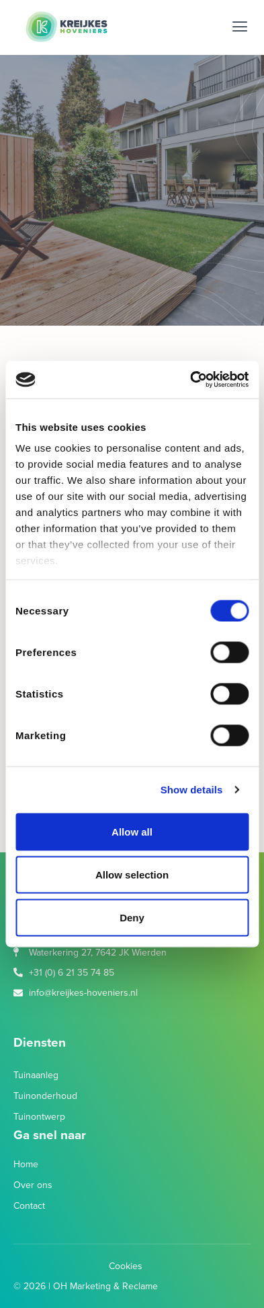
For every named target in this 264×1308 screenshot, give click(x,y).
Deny (132, 917)
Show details (192, 789)
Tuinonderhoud (45, 1096)
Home (25, 1164)
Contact (29, 1206)
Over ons (32, 1185)
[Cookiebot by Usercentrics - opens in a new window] (190, 380)
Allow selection (132, 874)
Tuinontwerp (39, 1117)
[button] (239, 27)
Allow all (132, 831)
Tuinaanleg (35, 1075)
